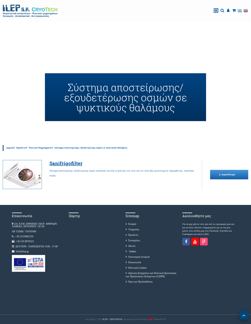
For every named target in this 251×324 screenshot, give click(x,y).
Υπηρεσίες (132, 229)
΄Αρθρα (131, 251)
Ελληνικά (240, 10)
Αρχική (9, 147)
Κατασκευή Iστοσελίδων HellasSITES (145, 319)
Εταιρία (131, 224)
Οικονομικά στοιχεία (138, 257)
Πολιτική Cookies (136, 267)
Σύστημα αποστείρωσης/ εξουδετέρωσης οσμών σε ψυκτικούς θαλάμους (90, 147)
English (246, 10)
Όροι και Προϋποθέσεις (139, 281)
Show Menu (216, 6)
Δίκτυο (130, 246)
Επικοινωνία (133, 262)
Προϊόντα (21, 147)
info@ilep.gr (22, 251)
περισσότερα (227, 174)
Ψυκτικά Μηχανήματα (40, 147)
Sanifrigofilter (66, 163)
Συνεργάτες (133, 240)
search (222, 10)
